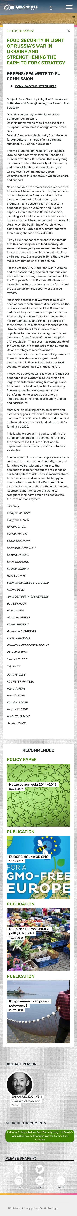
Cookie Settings (48, 1208)
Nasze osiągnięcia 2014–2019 (33, 785)
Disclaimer (14, 1208)
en (68, 31)
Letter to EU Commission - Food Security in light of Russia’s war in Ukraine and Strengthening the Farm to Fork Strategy (40, 1136)
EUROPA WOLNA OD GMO (28, 857)
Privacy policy (30, 1208)
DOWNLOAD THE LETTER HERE (35, 86)
